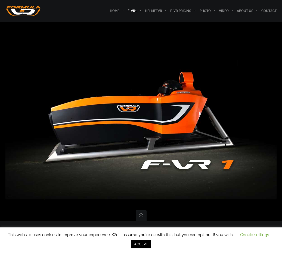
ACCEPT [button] (141, 244)
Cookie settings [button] (254, 234)
